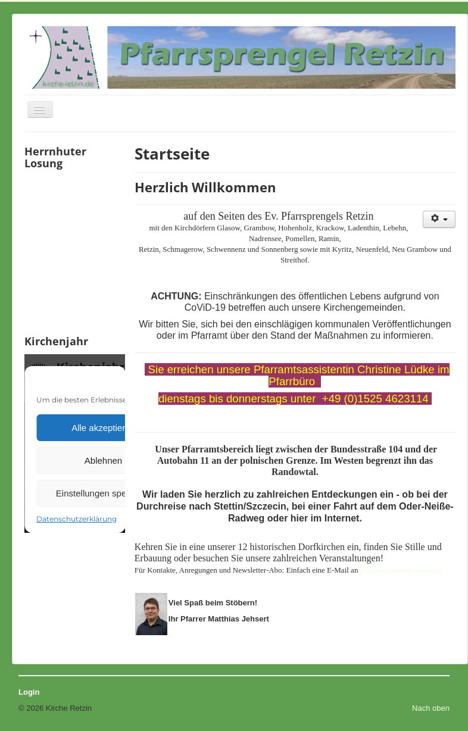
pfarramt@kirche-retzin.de (401, 570)
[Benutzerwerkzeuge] (439, 219)
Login (28, 692)
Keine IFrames (74, 250)
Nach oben (431, 708)
